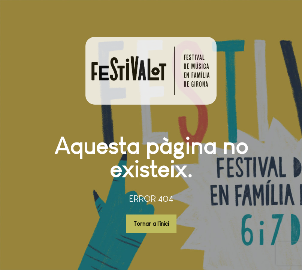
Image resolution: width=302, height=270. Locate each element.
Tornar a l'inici (151, 223)
